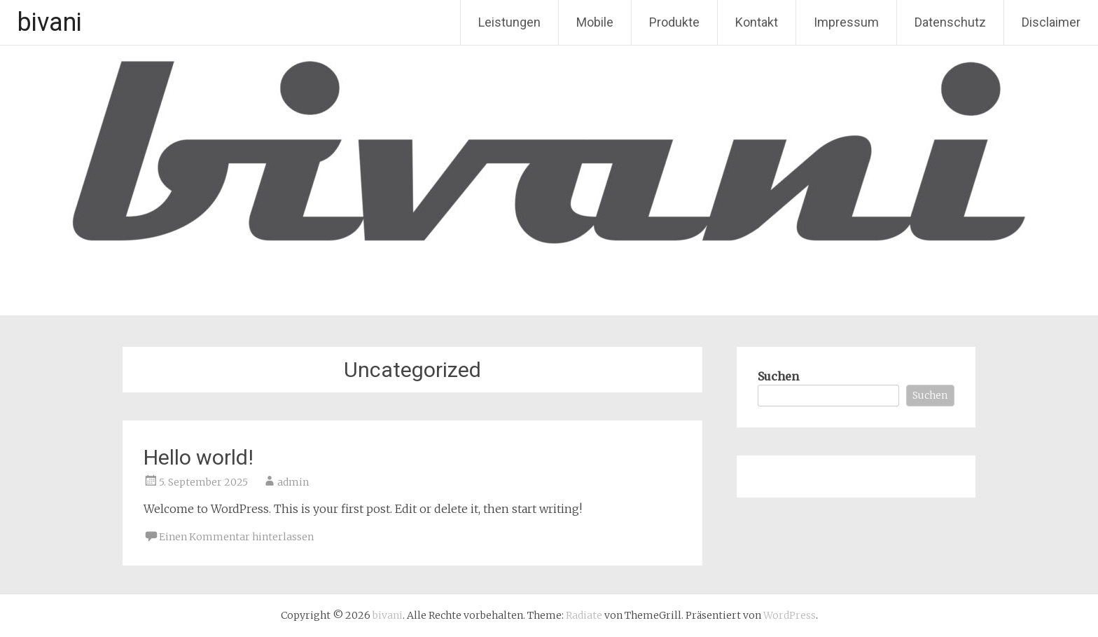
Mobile (594, 22)
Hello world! (198, 457)
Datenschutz (950, 22)
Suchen (778, 376)
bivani (50, 22)
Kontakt (756, 22)
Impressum (846, 22)
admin (293, 482)
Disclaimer (1051, 22)
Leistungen (509, 22)
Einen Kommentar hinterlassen (236, 536)
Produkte (674, 22)
